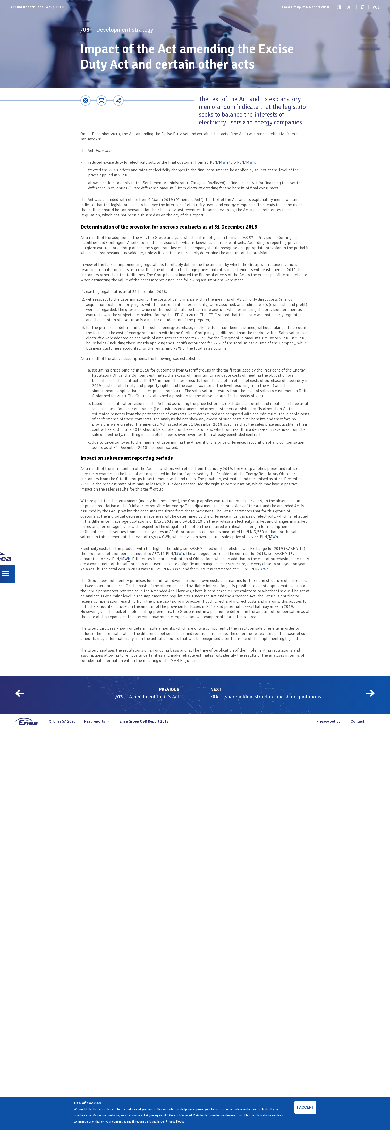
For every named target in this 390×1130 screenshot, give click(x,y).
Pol (376, 7)
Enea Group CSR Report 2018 (305, 7)
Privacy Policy (175, 1122)
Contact (357, 721)
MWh (223, 162)
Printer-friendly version (101, 100)
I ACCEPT (305, 1107)
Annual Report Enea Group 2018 (37, 7)
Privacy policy (328, 721)
